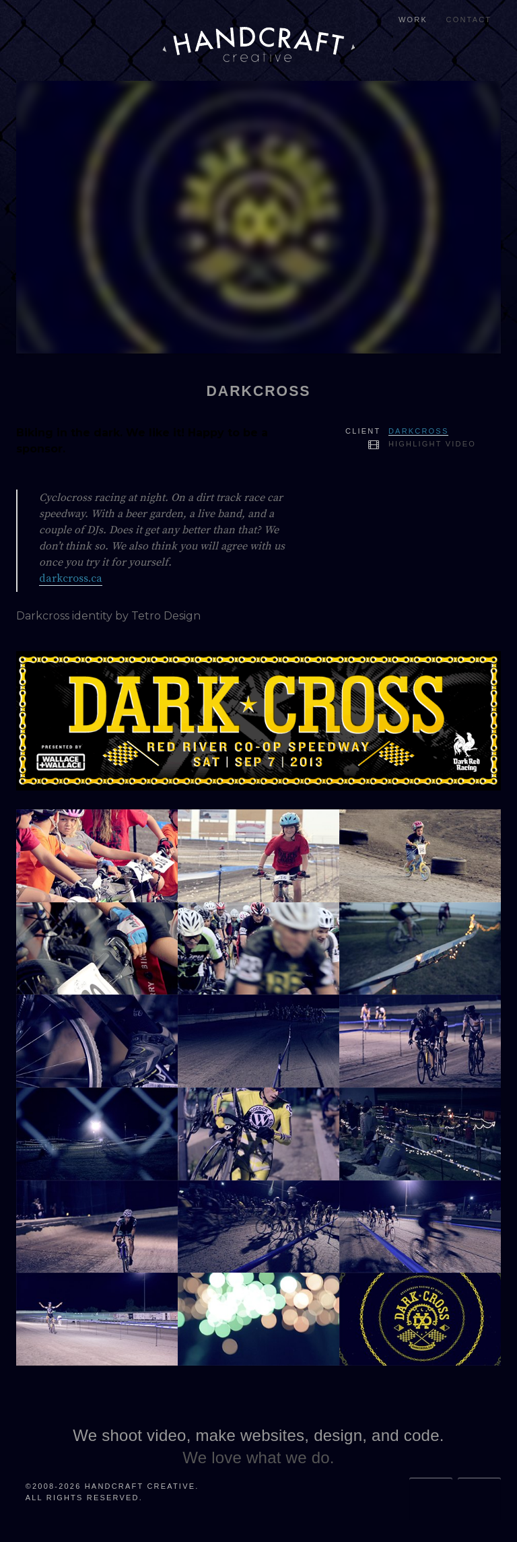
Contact (469, 19)
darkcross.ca (70, 578)
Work (413, 19)
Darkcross (418, 431)
